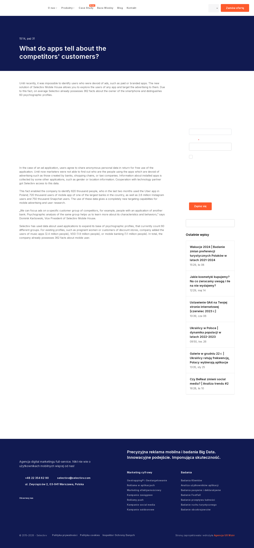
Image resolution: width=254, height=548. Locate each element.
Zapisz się (200, 206)
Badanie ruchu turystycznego (199, 504)
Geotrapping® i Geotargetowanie (147, 480)
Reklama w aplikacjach (141, 485)
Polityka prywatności (64, 535)
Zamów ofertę (235, 8)
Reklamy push (135, 499)
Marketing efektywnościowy (144, 490)
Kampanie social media (141, 504)
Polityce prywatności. (207, 194)
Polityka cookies (90, 535)
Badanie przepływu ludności (198, 499)
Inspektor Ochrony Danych (119, 535)
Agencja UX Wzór (224, 535)
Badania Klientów (191, 480)
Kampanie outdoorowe (140, 509)
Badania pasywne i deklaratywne (201, 490)
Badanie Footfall (191, 495)
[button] (52, 8)
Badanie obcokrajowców (196, 509)
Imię (191, 126)
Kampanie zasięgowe (140, 495)
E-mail (193, 140)
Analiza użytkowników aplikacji (200, 485)
